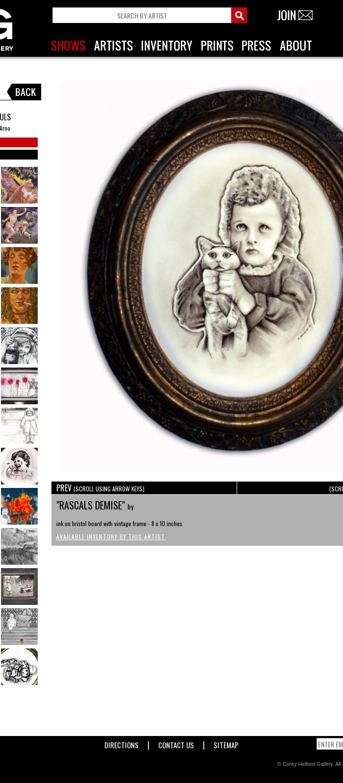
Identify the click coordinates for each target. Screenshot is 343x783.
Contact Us (176, 743)
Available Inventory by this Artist (110, 536)
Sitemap (226, 743)
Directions (121, 743)
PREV (100, 488)
